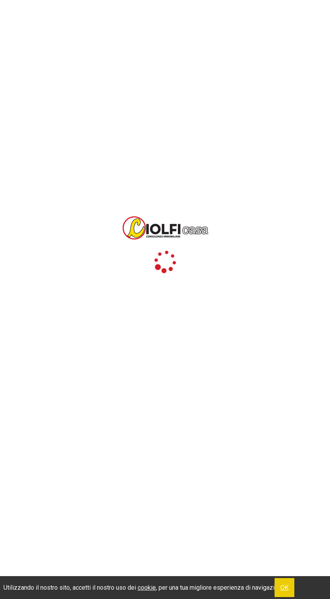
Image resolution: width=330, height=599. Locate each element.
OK (284, 587)
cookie (147, 587)
